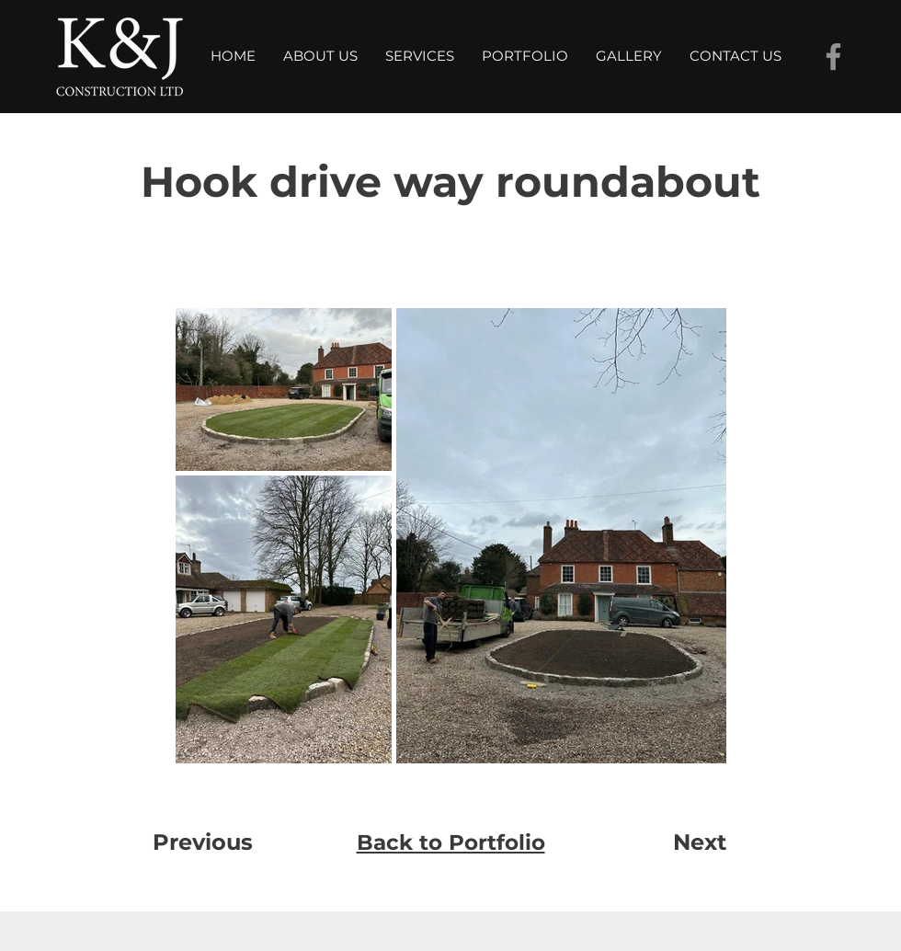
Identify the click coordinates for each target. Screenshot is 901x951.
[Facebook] (833, 56)
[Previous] (217, 842)
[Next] (666, 842)
